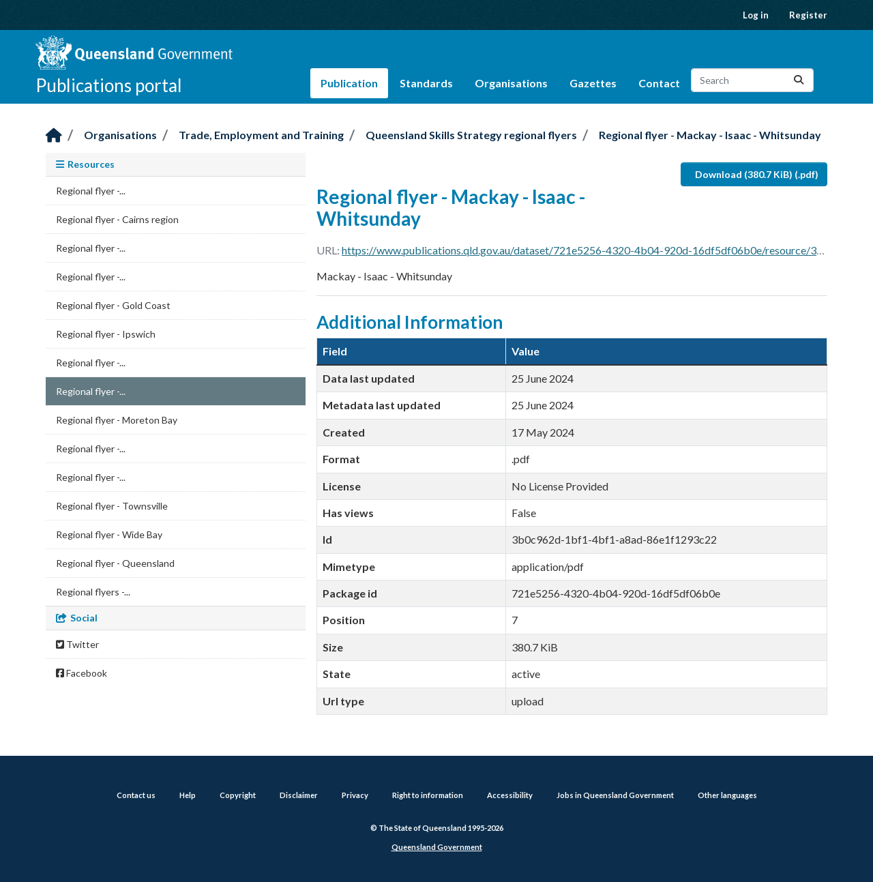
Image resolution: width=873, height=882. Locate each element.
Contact (659, 82)
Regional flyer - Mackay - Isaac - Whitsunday (710, 134)
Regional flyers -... (93, 592)
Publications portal (108, 85)
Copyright (238, 795)
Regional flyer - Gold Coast (113, 305)
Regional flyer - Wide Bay (109, 534)
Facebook (81, 673)
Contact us (136, 795)
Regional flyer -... (90, 190)
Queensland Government (436, 846)
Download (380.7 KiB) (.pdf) (756, 174)
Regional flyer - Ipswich (106, 334)
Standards (426, 82)
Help (187, 795)
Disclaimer (299, 795)
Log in (756, 15)
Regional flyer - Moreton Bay (116, 420)
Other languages (727, 795)
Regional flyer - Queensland (115, 563)
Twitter (77, 644)
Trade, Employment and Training (261, 134)
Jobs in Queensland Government (615, 795)
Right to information (427, 795)
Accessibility (510, 795)
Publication (349, 82)
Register (808, 15)
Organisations (511, 82)
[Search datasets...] (752, 80)
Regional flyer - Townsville (112, 506)
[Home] (54, 136)
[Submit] (798, 80)
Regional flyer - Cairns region (117, 219)
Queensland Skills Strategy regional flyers (471, 134)
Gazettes (593, 82)
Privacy (355, 795)
